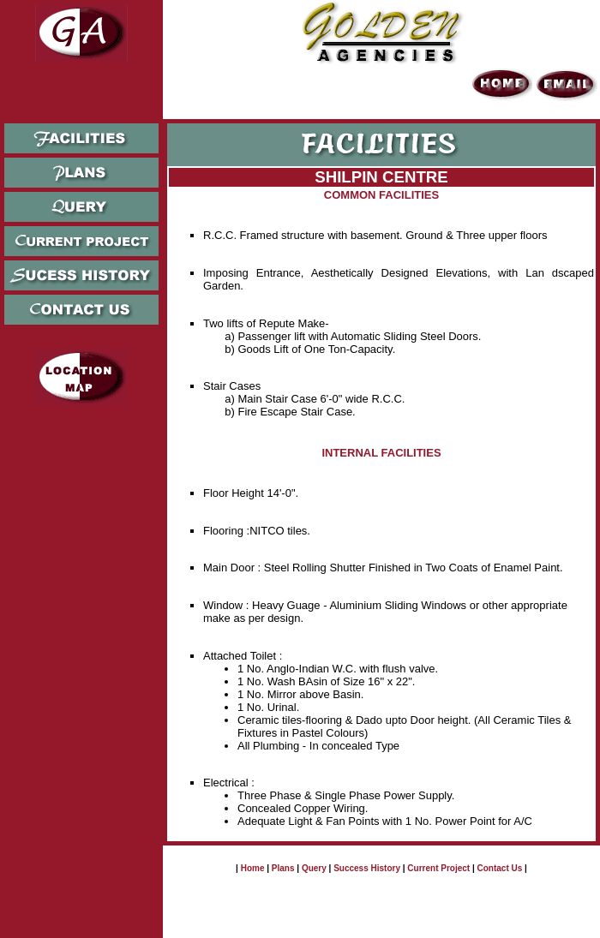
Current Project (438, 868)
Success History (366, 868)
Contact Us (500, 868)
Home (253, 868)
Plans (283, 868)
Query (314, 868)
